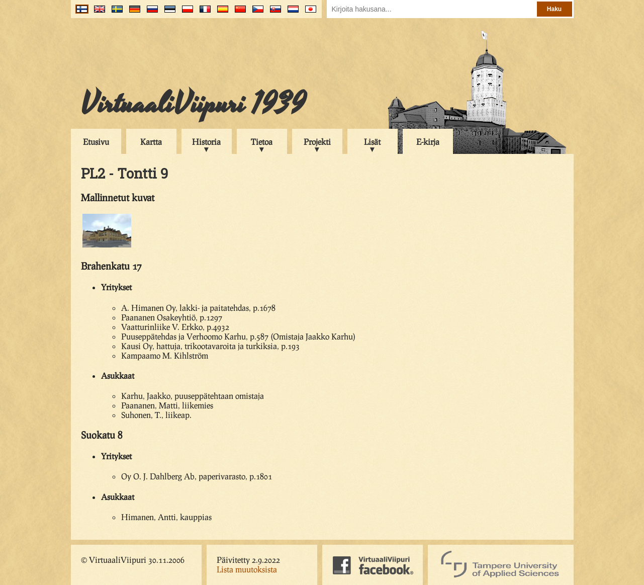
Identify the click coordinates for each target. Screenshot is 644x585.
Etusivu (96, 141)
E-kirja (427, 141)
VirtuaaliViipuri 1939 (193, 104)
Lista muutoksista (247, 569)
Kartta (151, 141)
